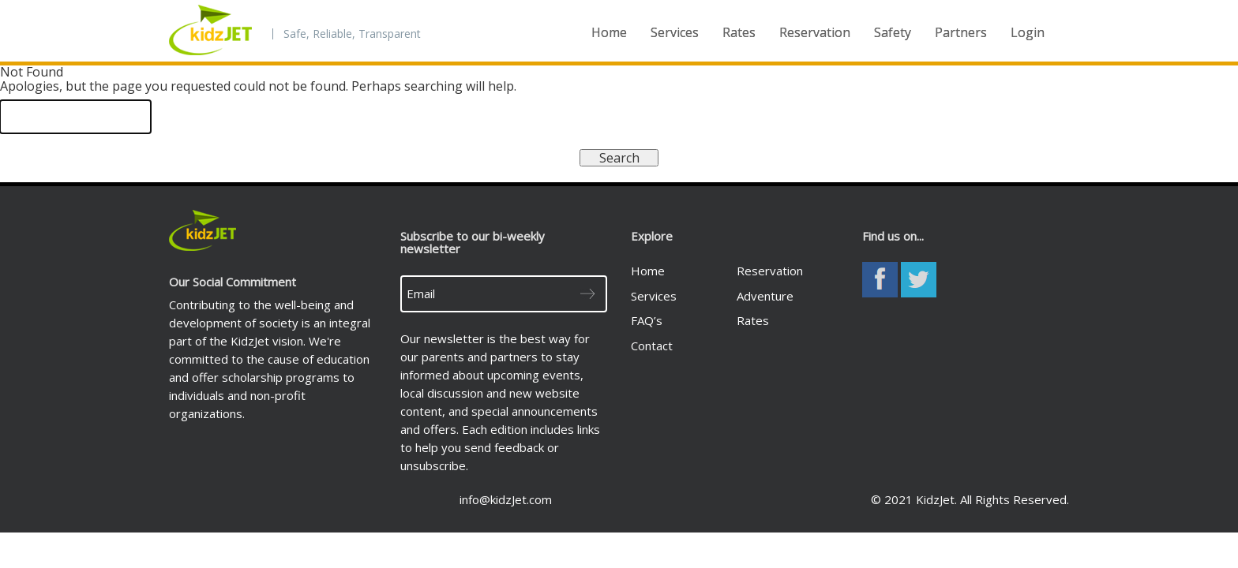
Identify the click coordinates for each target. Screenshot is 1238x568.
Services (675, 32)
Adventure (765, 296)
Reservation (814, 32)
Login (1028, 32)
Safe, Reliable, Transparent (352, 33)
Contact (652, 345)
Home (609, 32)
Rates (739, 32)
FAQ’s (646, 320)
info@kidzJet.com (506, 499)
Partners (961, 32)
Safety (892, 32)
